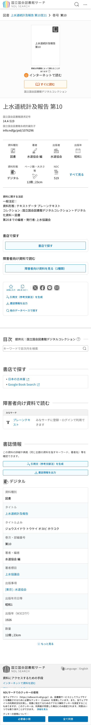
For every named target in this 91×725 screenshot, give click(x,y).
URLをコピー (22, 287)
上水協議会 (12, 574)
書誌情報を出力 (17, 303)
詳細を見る (42, 709)
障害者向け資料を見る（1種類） (46, 268)
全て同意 (68, 719)
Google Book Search (24, 384)
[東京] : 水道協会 (15, 589)
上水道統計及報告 (16, 513)
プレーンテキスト (21, 422)
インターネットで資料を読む (19, 683)
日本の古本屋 (19, 379)
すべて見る (76, 174)
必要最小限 (24, 719)
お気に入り (10, 287)
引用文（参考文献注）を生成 (24, 297)
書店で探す (45, 245)
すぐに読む (45, 84)
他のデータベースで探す (22, 310)
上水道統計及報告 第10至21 (29, 15)
